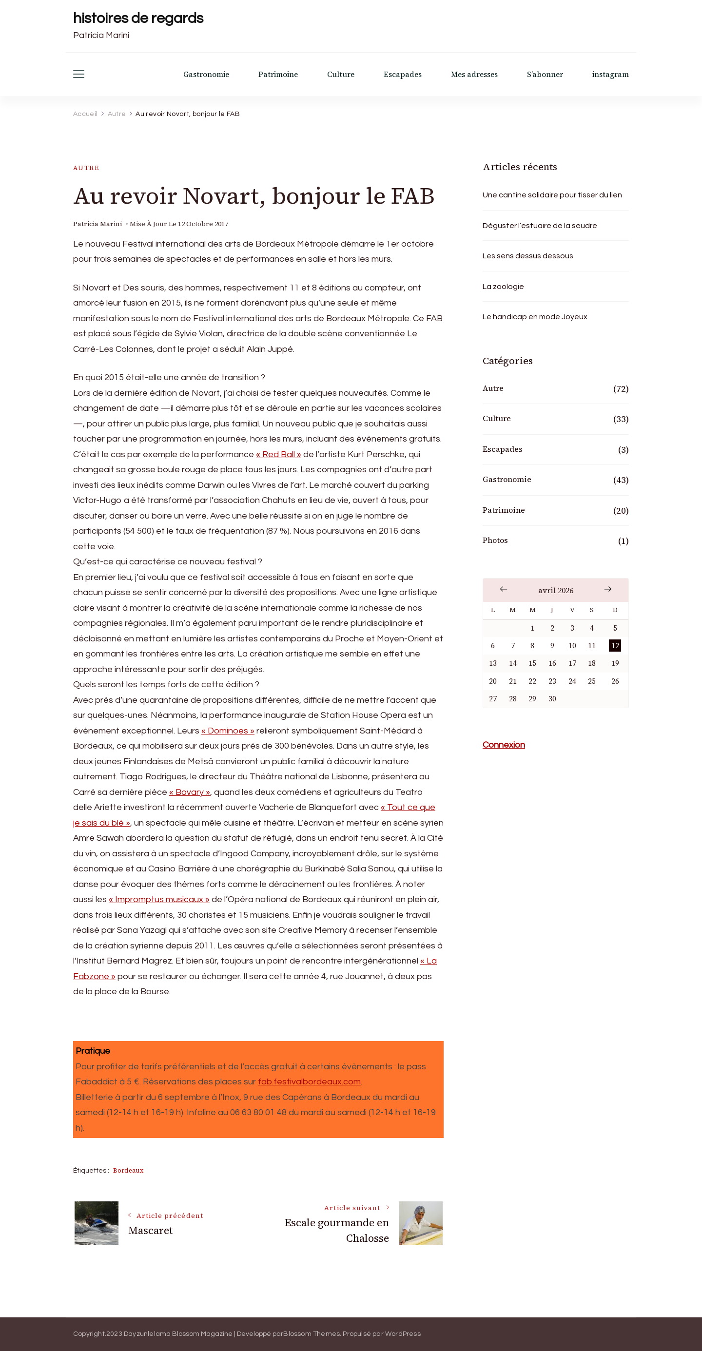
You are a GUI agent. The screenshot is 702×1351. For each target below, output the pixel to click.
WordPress (403, 1334)
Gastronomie (206, 74)
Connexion (504, 745)
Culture (340, 74)
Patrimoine (278, 74)
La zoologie (503, 286)
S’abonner (545, 74)
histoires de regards (138, 18)
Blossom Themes (311, 1334)
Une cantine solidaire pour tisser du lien (552, 195)
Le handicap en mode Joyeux (535, 317)
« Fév (503, 589)
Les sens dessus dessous (528, 256)
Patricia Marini (97, 224)
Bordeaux (128, 1170)
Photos (495, 540)
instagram (610, 74)
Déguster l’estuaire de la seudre (540, 226)
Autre (86, 168)
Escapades (403, 74)
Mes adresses (474, 74)
